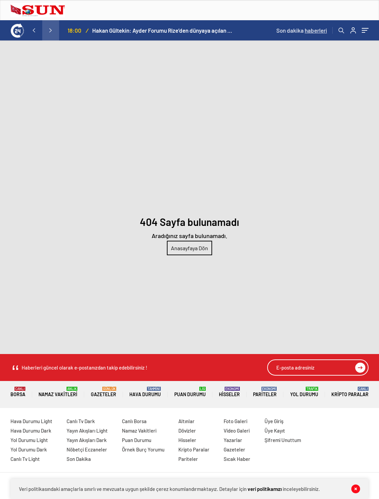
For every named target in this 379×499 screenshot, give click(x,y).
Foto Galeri (235, 421)
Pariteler (265, 392)
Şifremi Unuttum (282, 440)
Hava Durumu (145, 392)
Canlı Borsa (134, 421)
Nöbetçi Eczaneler (87, 449)
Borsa (17, 392)
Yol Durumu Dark (28, 449)
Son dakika (301, 30)
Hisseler (229, 392)
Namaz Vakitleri (58, 392)
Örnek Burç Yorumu (143, 449)
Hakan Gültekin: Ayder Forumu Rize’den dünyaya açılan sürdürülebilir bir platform (163, 30)
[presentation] (33, 30)
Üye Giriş (273, 421)
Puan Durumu (190, 392)
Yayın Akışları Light (87, 431)
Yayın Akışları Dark (87, 440)
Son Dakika (79, 459)
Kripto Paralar (350, 392)
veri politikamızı (265, 489)
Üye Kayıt (274, 431)
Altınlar (186, 421)
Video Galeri (237, 431)
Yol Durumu (304, 392)
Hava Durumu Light (31, 421)
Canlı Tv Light (25, 459)
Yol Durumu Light (29, 440)
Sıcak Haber (237, 459)
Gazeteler (103, 392)
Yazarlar (233, 440)
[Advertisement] (189, 91)
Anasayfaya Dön (189, 248)
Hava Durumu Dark (30, 431)
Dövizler (187, 431)
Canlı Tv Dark (81, 421)
